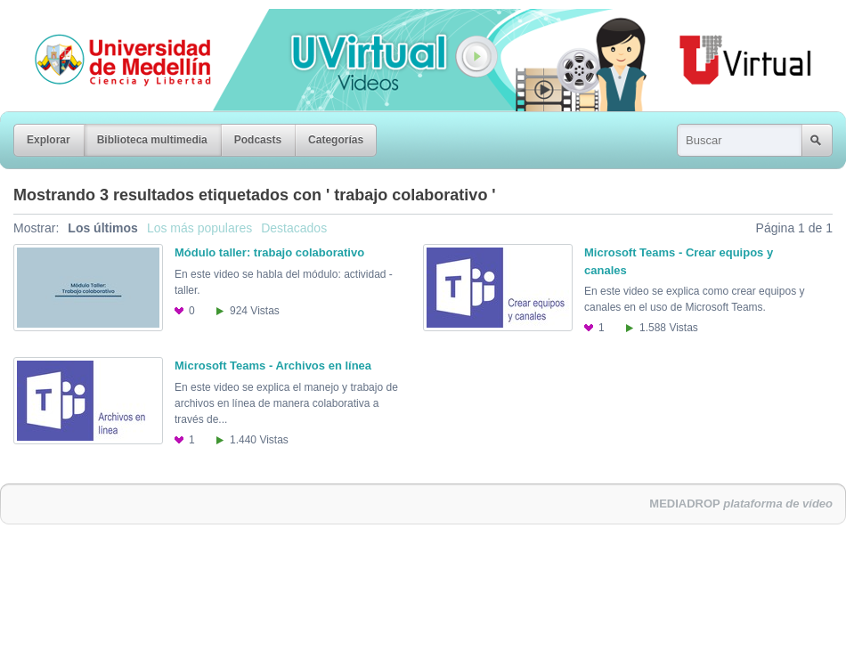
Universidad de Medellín (108, 21)
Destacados (294, 228)
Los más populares (199, 228)
